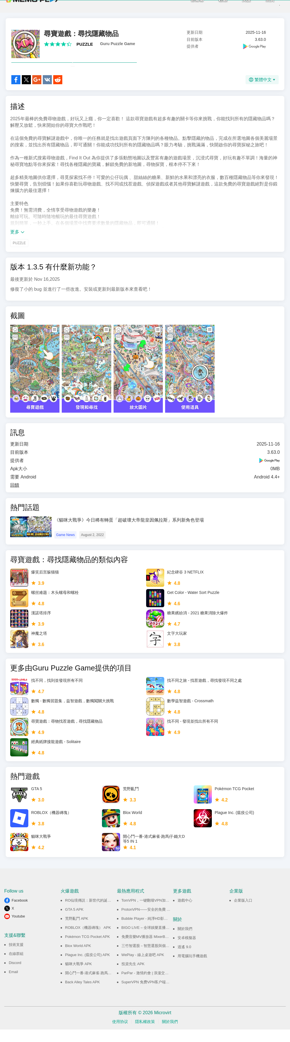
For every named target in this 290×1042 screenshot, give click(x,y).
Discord (15, 975)
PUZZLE (84, 44)
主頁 (260, 5)
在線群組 (16, 966)
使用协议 (120, 1034)
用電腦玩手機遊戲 (192, 968)
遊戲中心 (185, 913)
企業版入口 (243, 913)
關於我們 (185, 941)
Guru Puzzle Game (117, 43)
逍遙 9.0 (184, 959)
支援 (236, 5)
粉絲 (213, 5)
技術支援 (16, 957)
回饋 (14, 497)
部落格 (187, 5)
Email (13, 984)
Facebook (20, 913)
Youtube (18, 929)
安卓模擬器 (187, 950)
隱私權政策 (145, 1034)
